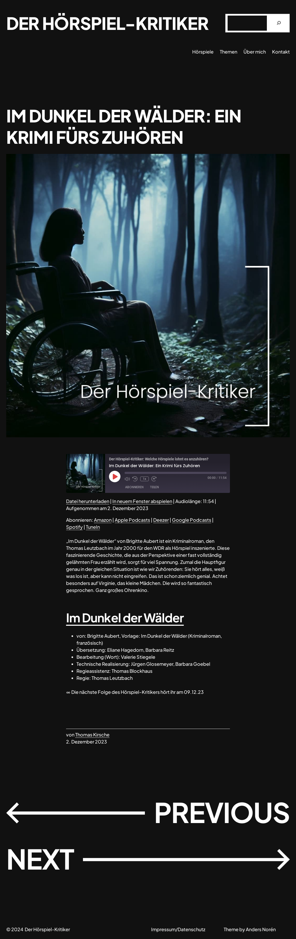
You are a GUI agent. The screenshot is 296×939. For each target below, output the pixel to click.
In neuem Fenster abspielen (142, 501)
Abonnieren (134, 487)
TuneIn (93, 527)
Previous (222, 812)
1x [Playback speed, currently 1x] (144, 479)
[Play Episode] (114, 476)
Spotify (74, 527)
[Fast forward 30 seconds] (154, 478)
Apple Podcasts (132, 520)
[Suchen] (278, 23)
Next (40, 859)
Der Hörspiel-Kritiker (107, 23)
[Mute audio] (127, 479)
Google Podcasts (191, 520)
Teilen (154, 487)
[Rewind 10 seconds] (135, 478)
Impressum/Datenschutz (178, 929)
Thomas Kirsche (92, 735)
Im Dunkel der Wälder (125, 617)
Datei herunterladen (87, 501)
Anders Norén (261, 929)
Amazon (103, 520)
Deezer (161, 520)
